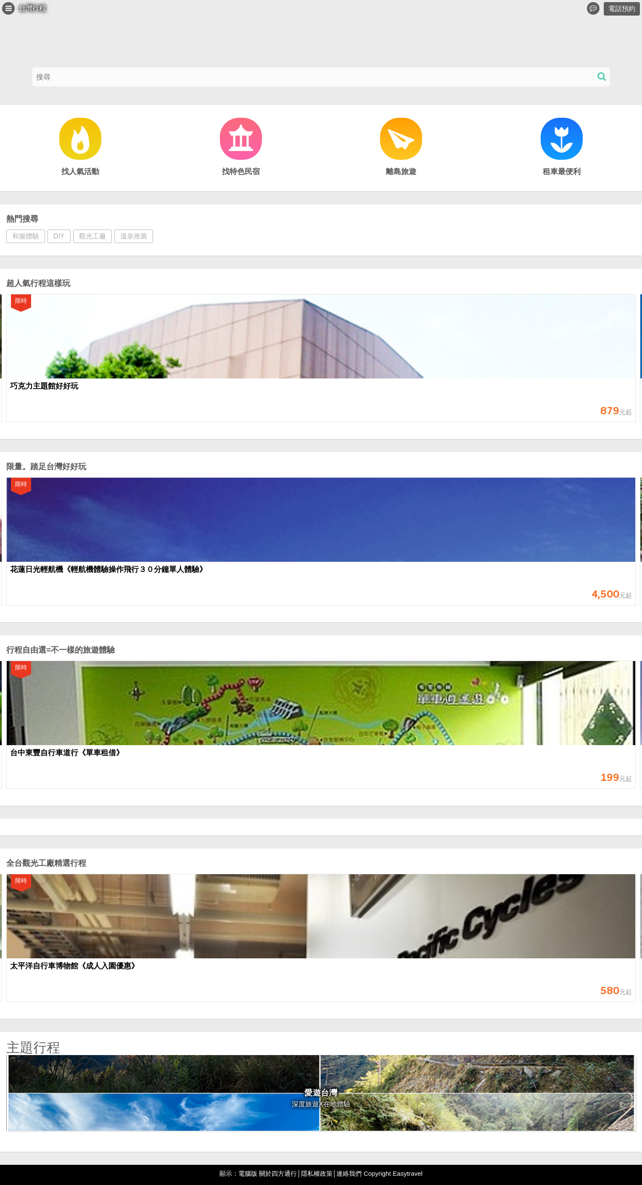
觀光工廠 (92, 236)
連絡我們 (349, 1173)
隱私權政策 (317, 1173)
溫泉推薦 (133, 236)
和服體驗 (25, 236)
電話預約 (621, 8)
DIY (59, 236)
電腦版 (247, 1173)
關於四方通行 (278, 1173)
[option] (321, 362)
